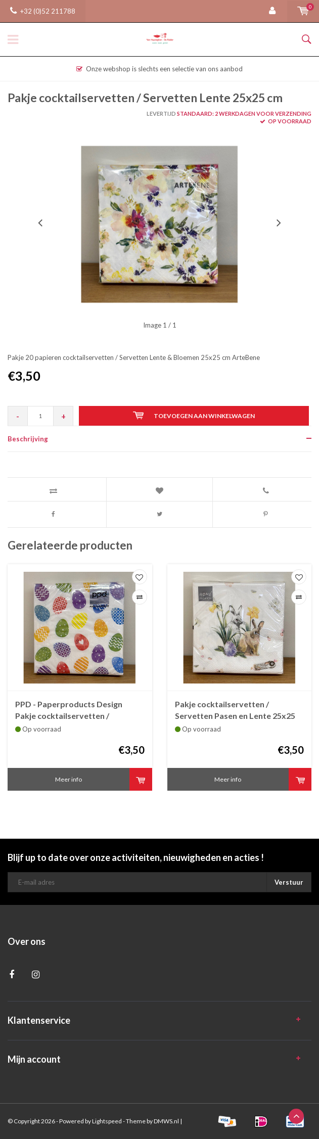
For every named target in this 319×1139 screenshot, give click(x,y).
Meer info (68, 779)
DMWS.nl (166, 1121)
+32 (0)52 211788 (42, 11)
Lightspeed (107, 1121)
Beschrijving (28, 439)
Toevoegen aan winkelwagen (194, 416)
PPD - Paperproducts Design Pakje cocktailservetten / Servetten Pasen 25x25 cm (68, 710)
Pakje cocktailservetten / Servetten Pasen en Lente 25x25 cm (235, 710)
